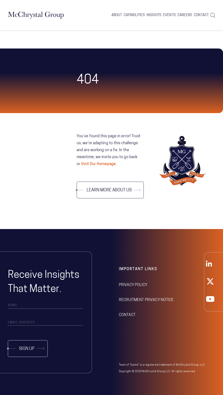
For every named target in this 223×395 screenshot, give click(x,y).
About (117, 15)
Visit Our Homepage (98, 164)
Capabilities (134, 15)
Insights (154, 15)
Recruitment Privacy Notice (146, 300)
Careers (184, 15)
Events (169, 15)
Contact (201, 15)
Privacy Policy (133, 285)
